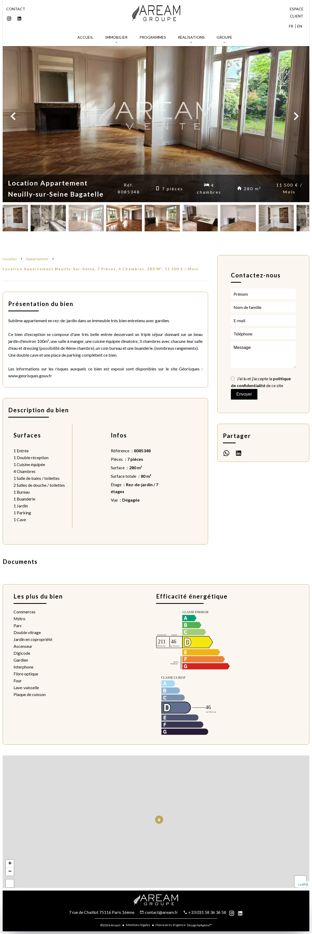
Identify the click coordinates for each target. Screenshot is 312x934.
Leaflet (303, 884)
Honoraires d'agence (171, 925)
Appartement (37, 258)
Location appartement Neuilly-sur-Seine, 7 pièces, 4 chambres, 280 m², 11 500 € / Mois (101, 269)
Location (10, 258)
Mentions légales (138, 925)
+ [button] (10, 864)
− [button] (10, 872)
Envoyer (244, 394)
